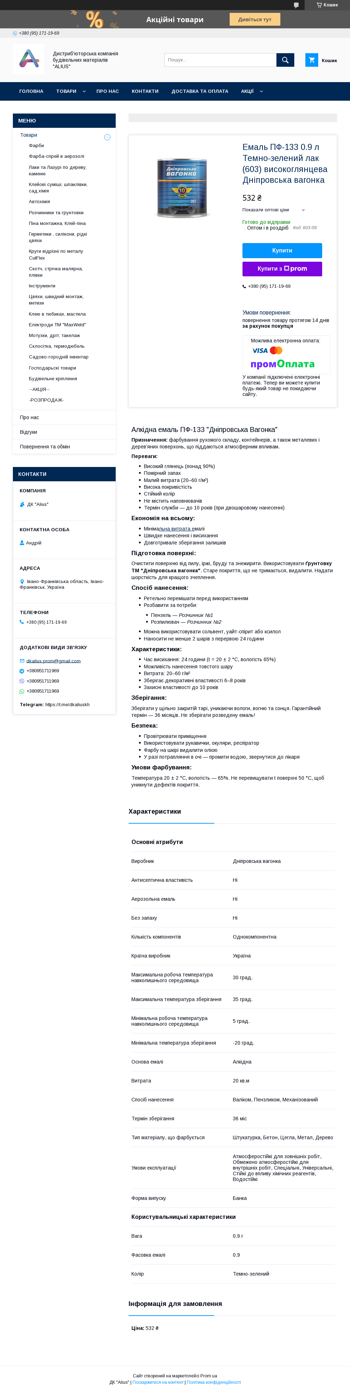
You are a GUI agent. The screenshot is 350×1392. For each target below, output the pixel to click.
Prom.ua (208, 1375)
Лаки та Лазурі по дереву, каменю (58, 170)
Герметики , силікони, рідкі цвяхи (58, 237)
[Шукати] (285, 60)
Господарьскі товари (52, 368)
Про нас (107, 91)
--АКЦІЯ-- (39, 389)
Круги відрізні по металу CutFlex (56, 254)
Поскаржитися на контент (158, 1382)
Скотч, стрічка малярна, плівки (56, 272)
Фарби (36, 145)
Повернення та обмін (49, 109)
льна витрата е (177, 529)
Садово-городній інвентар (59, 357)
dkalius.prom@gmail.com (53, 660)
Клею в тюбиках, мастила (57, 314)
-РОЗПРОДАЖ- (46, 400)
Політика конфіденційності (214, 1382)
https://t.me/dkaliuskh (67, 704)
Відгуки (28, 432)
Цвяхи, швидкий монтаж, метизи (56, 300)
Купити (282, 250)
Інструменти (42, 285)
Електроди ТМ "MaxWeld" (57, 324)
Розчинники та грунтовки (56, 212)
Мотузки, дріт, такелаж (54, 335)
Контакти (145, 91)
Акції (247, 91)
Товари (66, 91)
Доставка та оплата (199, 91)
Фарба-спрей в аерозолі (56, 156)
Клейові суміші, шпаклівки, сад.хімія (58, 188)
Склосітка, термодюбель (57, 346)
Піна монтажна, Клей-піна (57, 223)
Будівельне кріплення (53, 378)
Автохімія (39, 201)
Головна (31, 91)
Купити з (282, 269)
